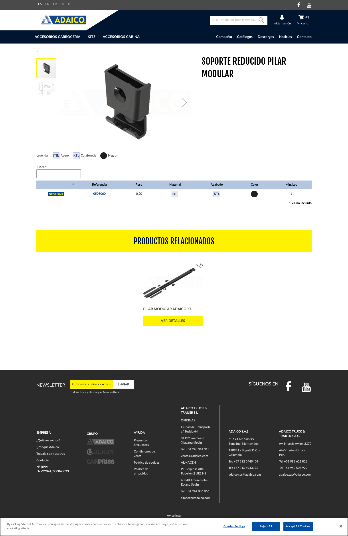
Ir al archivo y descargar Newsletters (94, 392)
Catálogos (245, 37)
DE (62, 4)
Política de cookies (146, 462)
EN (47, 4)
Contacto (304, 37)
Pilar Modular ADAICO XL (167, 309)
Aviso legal (174, 515)
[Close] (341, 526)
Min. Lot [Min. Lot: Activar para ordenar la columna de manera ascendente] (291, 184)
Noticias (285, 37)
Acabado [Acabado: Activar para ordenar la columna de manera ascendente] (217, 184)
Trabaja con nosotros (50, 453)
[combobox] (238, 20)
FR (55, 4)
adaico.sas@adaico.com (245, 474)
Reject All (266, 526)
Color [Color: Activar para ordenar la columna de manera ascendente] (254, 184)
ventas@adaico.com (194, 456)
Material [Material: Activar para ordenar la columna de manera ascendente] (175, 184)
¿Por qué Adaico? (48, 447)
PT (70, 4)
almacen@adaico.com (196, 498)
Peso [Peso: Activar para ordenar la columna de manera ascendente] (139, 184)
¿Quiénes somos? (48, 440)
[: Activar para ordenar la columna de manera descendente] (55, 185)
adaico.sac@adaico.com (295, 474)
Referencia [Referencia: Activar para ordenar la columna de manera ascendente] (99, 184)
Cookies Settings (234, 526)
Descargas (266, 37)
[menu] (111, 37)
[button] (184, 102)
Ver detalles (173, 321)
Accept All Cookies (298, 526)
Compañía (224, 37)
